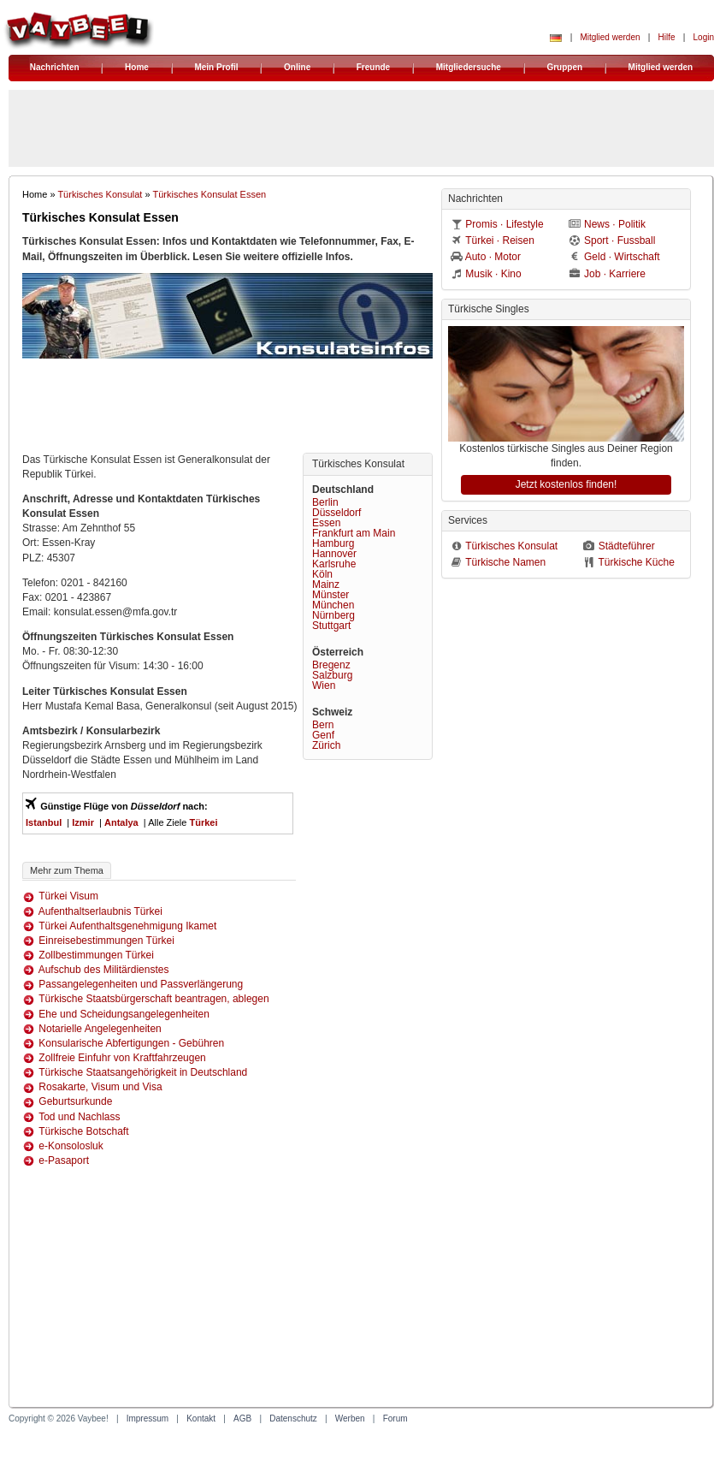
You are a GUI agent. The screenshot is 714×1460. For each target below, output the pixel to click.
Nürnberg (333, 615)
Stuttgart (331, 626)
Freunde (373, 67)
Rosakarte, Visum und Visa (100, 1087)
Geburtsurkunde (75, 1101)
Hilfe (667, 37)
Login (703, 37)
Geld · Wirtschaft (622, 257)
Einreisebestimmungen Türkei (106, 941)
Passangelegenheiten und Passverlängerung (140, 984)
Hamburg (333, 543)
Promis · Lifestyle (504, 224)
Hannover (334, 554)
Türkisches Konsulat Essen (209, 194)
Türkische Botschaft (83, 1131)
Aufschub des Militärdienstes (103, 970)
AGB (242, 1418)
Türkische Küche (636, 562)
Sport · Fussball (619, 240)
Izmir (83, 822)
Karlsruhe (334, 564)
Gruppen (564, 67)
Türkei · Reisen (499, 240)
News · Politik (615, 224)
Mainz (325, 585)
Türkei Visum (68, 896)
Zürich (326, 745)
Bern (322, 725)
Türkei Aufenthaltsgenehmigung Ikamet (127, 926)
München (333, 605)
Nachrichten (55, 67)
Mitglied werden (610, 37)
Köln (322, 574)
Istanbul (44, 822)
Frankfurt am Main (353, 533)
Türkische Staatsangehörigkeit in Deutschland (142, 1072)
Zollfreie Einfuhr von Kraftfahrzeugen (121, 1058)
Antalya (121, 822)
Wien (323, 685)
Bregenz (331, 665)
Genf (323, 735)
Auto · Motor (493, 257)
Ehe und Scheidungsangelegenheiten (123, 1014)
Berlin (325, 502)
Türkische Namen (505, 562)
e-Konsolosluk (70, 1146)
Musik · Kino (493, 274)
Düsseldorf (336, 513)
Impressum (147, 1418)
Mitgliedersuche (468, 67)
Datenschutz (293, 1418)
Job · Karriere (615, 274)
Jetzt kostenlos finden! (566, 484)
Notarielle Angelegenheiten (99, 1029)
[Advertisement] (227, 410)
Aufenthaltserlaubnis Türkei (100, 911)
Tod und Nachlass (79, 1117)
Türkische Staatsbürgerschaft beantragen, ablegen (153, 999)
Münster (330, 595)
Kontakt (200, 1418)
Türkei (203, 822)
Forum (395, 1418)
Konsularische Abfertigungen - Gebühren (131, 1043)
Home (137, 67)
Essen (326, 523)
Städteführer (627, 546)
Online (297, 67)
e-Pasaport (63, 1160)
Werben (350, 1418)
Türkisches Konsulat (99, 194)
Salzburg (332, 675)
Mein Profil (216, 67)
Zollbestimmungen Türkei (96, 955)
